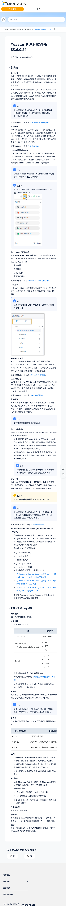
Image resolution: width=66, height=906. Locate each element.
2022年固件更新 (27, 29)
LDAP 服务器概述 (37, 395)
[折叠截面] (54, 29)
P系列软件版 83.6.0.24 (43, 29)
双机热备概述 (33, 146)
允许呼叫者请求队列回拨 (40, 122)
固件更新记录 (15, 29)
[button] (9, 68)
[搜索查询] (36, 19)
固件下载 (12, 9)
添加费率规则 (38, 524)
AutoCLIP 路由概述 (37, 375)
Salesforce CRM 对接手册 (38, 280)
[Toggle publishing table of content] (60, 29)
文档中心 (21, 3)
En (40, 9)
